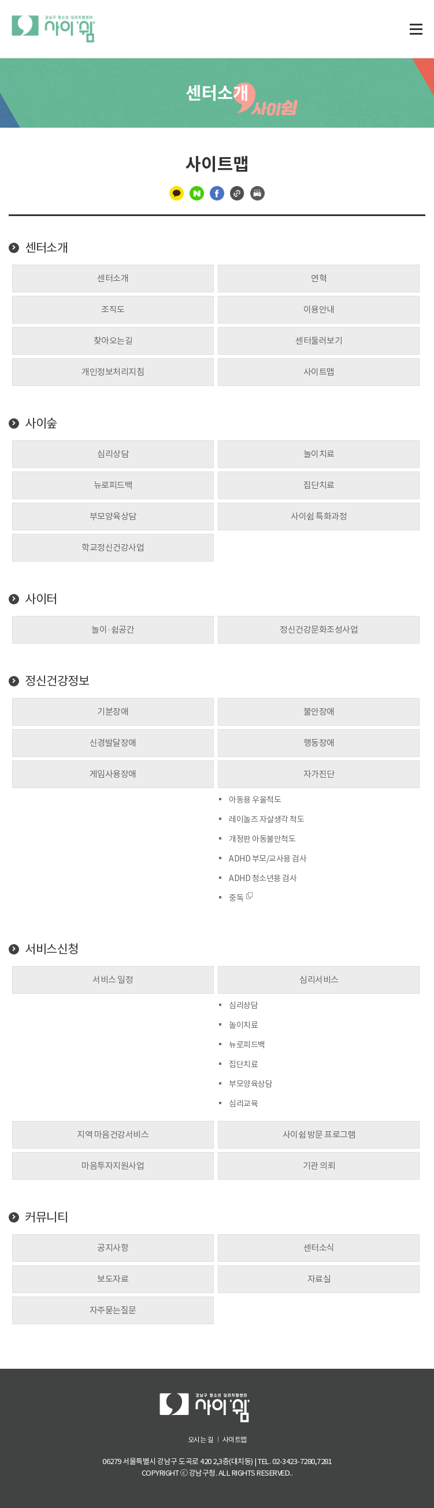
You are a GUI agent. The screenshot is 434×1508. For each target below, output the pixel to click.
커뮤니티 (46, 1217)
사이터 (41, 599)
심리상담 (112, 453)
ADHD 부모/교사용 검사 (267, 858)
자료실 (319, 1278)
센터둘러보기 (318, 340)
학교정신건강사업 (112, 547)
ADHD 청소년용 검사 (262, 878)
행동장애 (319, 742)
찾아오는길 (113, 340)
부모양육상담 (113, 516)
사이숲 (41, 423)
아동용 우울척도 (255, 799)
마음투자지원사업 (112, 1165)
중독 (241, 897)
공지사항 (112, 1247)
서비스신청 (52, 949)
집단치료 (319, 485)
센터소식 (319, 1247)
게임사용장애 (113, 773)
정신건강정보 (57, 681)
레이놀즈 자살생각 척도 (266, 819)
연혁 (319, 278)
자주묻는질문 (113, 1310)
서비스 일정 (112, 979)
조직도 (113, 309)
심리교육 (243, 1103)
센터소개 (46, 248)
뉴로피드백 (113, 485)
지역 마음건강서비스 (113, 1134)
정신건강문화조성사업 (319, 629)
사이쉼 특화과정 (319, 516)
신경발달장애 (113, 742)
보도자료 (112, 1278)
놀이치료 (319, 453)
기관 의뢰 (319, 1165)
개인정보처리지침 (112, 371)
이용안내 (319, 309)
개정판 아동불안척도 (262, 839)
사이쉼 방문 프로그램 (319, 1134)
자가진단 (319, 773)
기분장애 (112, 711)
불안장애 (319, 711)
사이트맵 (319, 371)
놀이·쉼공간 (112, 629)
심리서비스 (319, 979)
